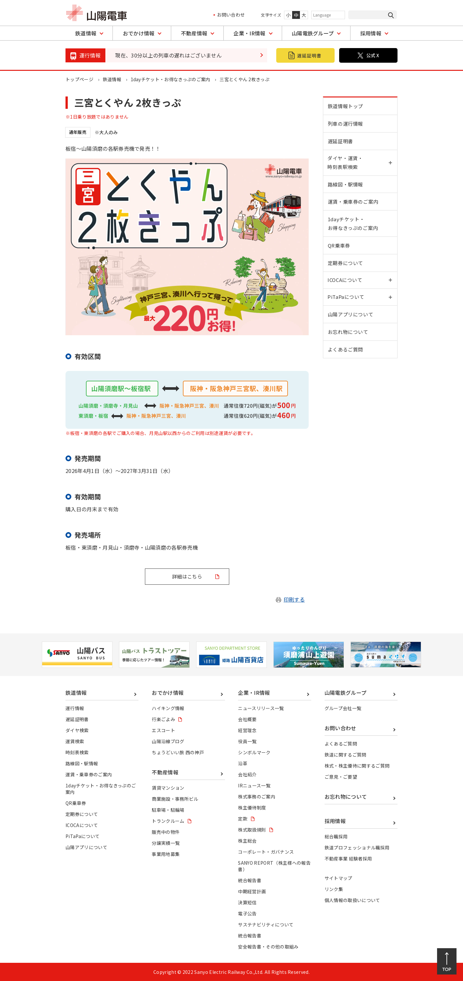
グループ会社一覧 (343, 708)
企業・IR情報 (249, 33)
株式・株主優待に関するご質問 (357, 765)
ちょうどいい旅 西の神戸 (178, 752)
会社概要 (247, 719)
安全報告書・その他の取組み (268, 946)
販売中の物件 (166, 832)
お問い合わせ (231, 14)
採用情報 (370, 33)
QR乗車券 (339, 246)
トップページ (79, 79)
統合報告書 (249, 880)
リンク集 (334, 889)
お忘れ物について (348, 334)
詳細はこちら (187, 576)
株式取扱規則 (252, 829)
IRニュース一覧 (254, 785)
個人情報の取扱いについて (352, 900)
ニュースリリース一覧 (261, 708)
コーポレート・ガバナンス (266, 851)
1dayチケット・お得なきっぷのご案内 (170, 79)
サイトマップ (338, 878)
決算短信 (247, 902)
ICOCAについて (81, 825)
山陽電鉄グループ (313, 33)
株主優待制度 (252, 807)
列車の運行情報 (345, 123)
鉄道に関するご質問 (345, 754)
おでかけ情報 (139, 33)
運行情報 (74, 708)
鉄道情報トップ (345, 106)
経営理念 (247, 730)
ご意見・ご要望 (341, 776)
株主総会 (247, 840)
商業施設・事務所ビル (175, 799)
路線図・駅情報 (345, 185)
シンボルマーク (254, 752)
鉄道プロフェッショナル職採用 (357, 847)
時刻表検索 (77, 752)
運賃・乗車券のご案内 (353, 202)
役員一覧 (247, 741)
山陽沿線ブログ (168, 741)
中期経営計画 (252, 891)
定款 (242, 818)
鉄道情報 (85, 33)
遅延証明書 (340, 141)
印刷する (294, 599)
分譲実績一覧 (166, 843)
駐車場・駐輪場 (168, 810)
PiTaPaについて (82, 836)
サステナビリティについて (265, 924)
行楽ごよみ (163, 719)
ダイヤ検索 (77, 730)
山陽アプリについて (350, 316)
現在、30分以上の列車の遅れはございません (168, 55)
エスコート (163, 730)
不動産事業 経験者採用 (348, 858)
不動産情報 (194, 33)
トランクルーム (168, 821)
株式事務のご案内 (256, 796)
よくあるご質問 (345, 351)
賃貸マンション (168, 787)
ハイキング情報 (168, 708)
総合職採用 (336, 836)
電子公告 (247, 913)
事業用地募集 (166, 854)
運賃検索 (74, 741)
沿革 (242, 763)
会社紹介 (247, 774)
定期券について (345, 264)
